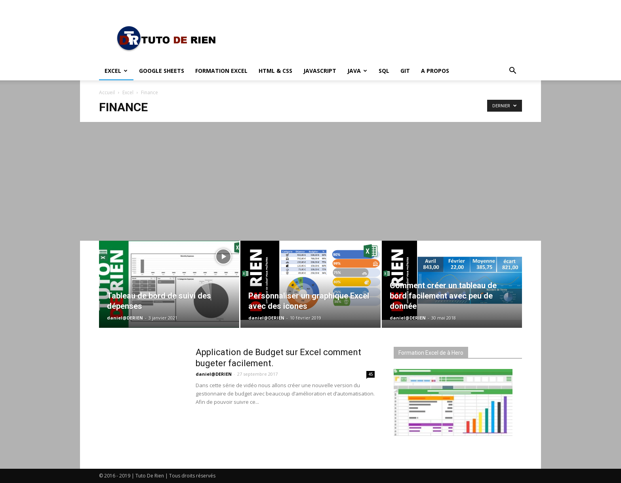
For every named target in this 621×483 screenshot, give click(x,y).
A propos (435, 70)
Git (405, 70)
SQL (384, 70)
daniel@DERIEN (125, 318)
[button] (512, 71)
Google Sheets (161, 70)
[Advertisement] (310, 181)
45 (370, 374)
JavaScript (319, 70)
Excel (116, 70)
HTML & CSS (275, 70)
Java (357, 70)
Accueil (107, 92)
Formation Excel (221, 70)
